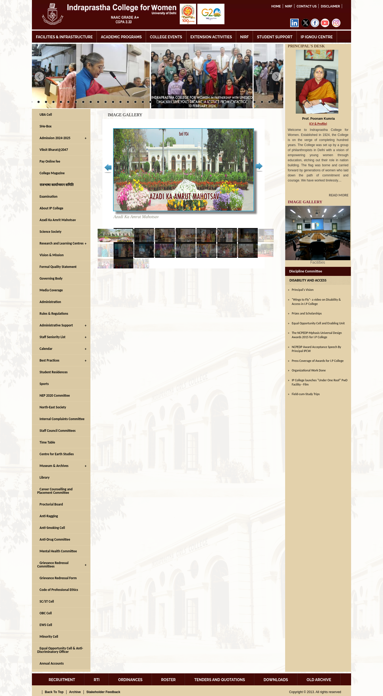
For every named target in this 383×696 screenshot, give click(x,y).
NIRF (288, 6)
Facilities (317, 262)
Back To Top (54, 692)
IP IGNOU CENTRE (317, 37)
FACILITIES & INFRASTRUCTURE (64, 37)
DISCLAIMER (330, 6)
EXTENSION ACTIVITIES (211, 37)
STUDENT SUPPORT (274, 37)
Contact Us (307, 6)
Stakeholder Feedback (103, 692)
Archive (75, 692)
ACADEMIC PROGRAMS (121, 37)
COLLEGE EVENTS (166, 37)
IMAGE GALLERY (305, 202)
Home (276, 6)
